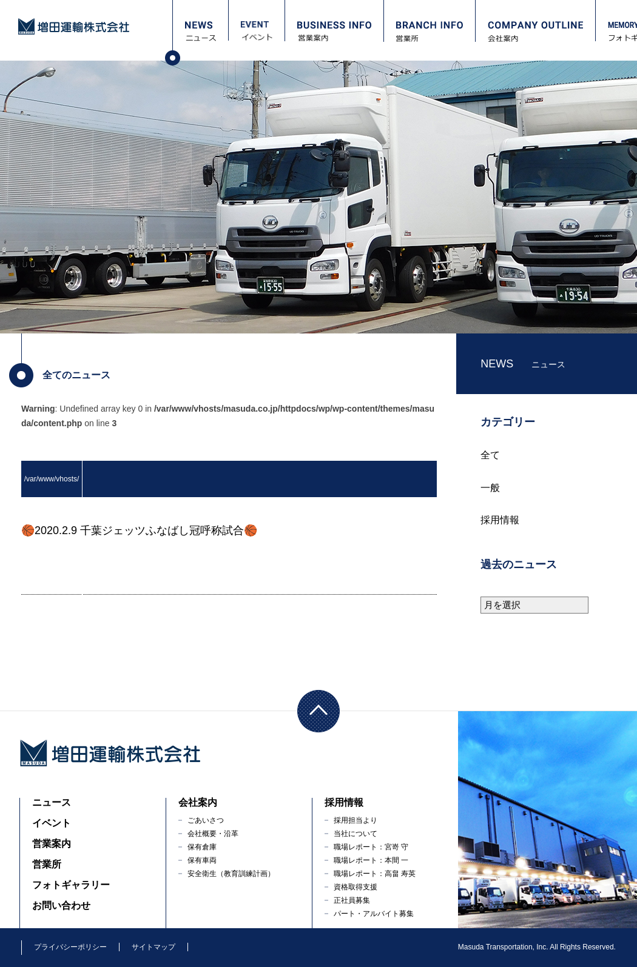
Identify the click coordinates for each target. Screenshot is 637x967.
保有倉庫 (202, 847)
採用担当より (355, 820)
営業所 (46, 864)
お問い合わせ (61, 905)
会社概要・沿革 (212, 833)
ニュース (51, 802)
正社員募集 (352, 900)
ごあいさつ (205, 820)
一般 (490, 488)
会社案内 (197, 802)
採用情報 (499, 520)
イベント (51, 823)
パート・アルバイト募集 (374, 913)
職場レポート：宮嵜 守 (371, 847)
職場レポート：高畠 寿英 (375, 873)
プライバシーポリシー (70, 947)
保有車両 (202, 860)
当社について (355, 833)
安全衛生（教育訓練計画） (231, 873)
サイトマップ (153, 947)
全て (490, 455)
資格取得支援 (355, 887)
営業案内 (51, 843)
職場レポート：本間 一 (371, 860)
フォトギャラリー (71, 885)
